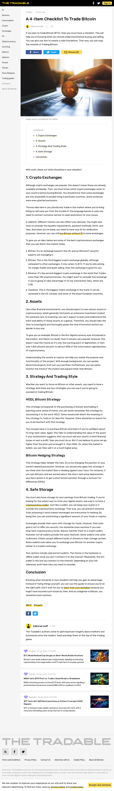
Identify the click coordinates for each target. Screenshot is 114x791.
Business (6, 15)
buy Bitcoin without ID (71, 233)
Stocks (5, 62)
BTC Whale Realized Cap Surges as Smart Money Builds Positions (53, 655)
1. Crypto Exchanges (46, 135)
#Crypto (38, 605)
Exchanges (6, 31)
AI (3, 10)
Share (36, 52)
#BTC (29, 605)
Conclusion (41, 157)
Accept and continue (100, 785)
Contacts (6, 84)
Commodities (7, 20)
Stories (5, 68)
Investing (6, 47)
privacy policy (58, 787)
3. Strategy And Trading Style (51, 146)
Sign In (107, 3)
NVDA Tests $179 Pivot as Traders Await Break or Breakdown (52, 678)
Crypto (5, 26)
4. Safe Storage (44, 151)
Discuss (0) (73, 52)
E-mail (52, 626)
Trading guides (8, 78)
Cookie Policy (79, 760)
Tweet (53, 52)
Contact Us (45, 760)
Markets (5, 52)
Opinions (5, 57)
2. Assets (40, 140)
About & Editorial (9, 89)
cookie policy (76, 787)
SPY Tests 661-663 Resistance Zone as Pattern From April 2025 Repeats (53, 702)
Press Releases (8, 73)
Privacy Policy (31, 760)
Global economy (9, 41)
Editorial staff (34, 26)
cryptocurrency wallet (37, 505)
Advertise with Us (62, 760)
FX (3, 36)
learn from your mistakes (77, 587)
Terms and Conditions (11, 760)
